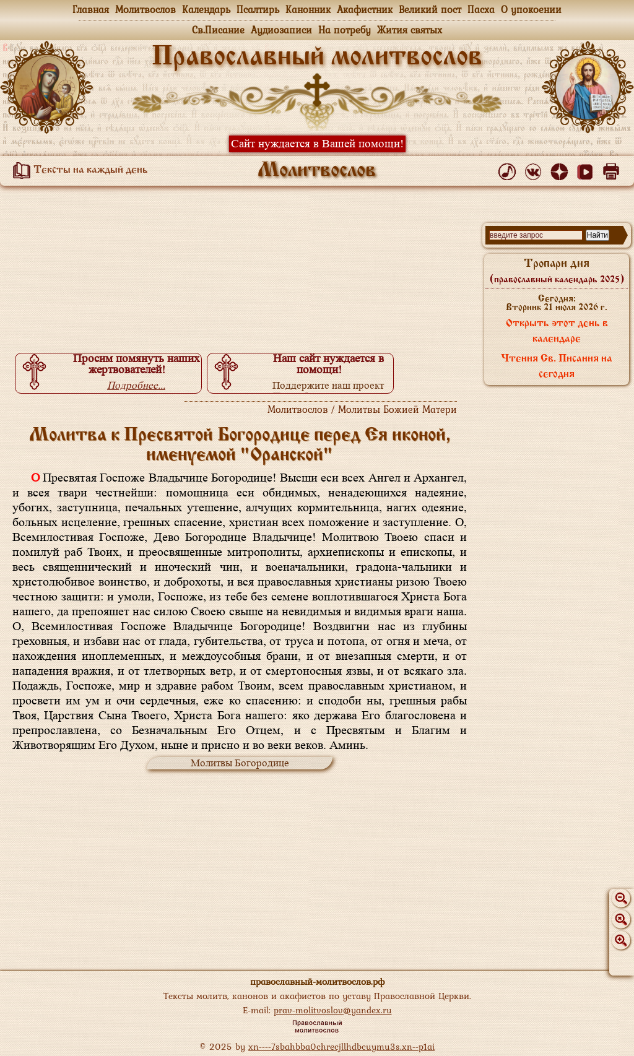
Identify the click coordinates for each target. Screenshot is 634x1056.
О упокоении (531, 9)
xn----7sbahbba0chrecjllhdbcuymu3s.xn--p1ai (341, 1046)
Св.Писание (218, 29)
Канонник (308, 9)
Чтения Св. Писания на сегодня (556, 366)
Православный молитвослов (317, 58)
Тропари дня (557, 271)
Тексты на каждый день (78, 170)
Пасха (481, 9)
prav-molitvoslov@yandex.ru (333, 1010)
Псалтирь (258, 9)
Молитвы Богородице (240, 763)
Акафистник (365, 9)
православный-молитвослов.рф (317, 981)
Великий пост (430, 9)
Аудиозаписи (281, 29)
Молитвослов (145, 9)
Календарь (206, 9)
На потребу (344, 29)
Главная (90, 9)
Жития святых (409, 29)
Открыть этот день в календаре (557, 331)
